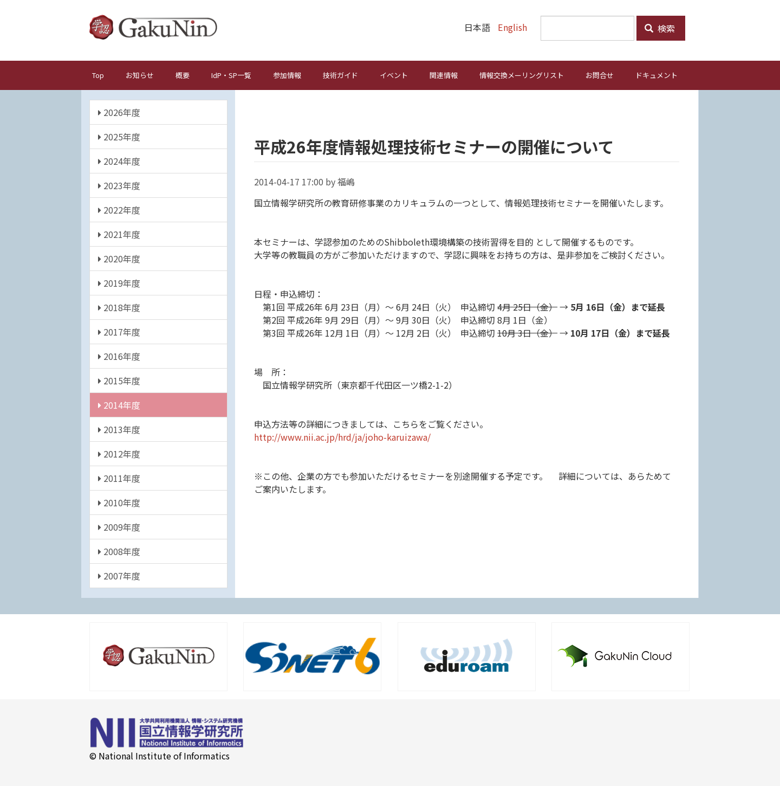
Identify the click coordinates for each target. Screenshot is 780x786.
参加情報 (287, 75)
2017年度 (119, 331)
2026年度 (119, 112)
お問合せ (600, 75)
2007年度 (119, 575)
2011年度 (119, 478)
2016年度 (119, 356)
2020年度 (119, 258)
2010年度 (119, 502)
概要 (183, 75)
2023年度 (119, 185)
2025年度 (119, 136)
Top (98, 75)
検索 (660, 28)
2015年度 (119, 380)
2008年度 (119, 551)
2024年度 (119, 160)
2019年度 (119, 282)
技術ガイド (340, 75)
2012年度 (119, 453)
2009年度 (119, 526)
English (512, 27)
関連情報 (444, 75)
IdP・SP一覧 (231, 75)
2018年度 (119, 307)
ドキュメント (656, 75)
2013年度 (119, 429)
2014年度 (119, 404)
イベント (394, 75)
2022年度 (119, 209)
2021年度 (119, 234)
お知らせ (140, 75)
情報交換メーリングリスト (521, 75)
